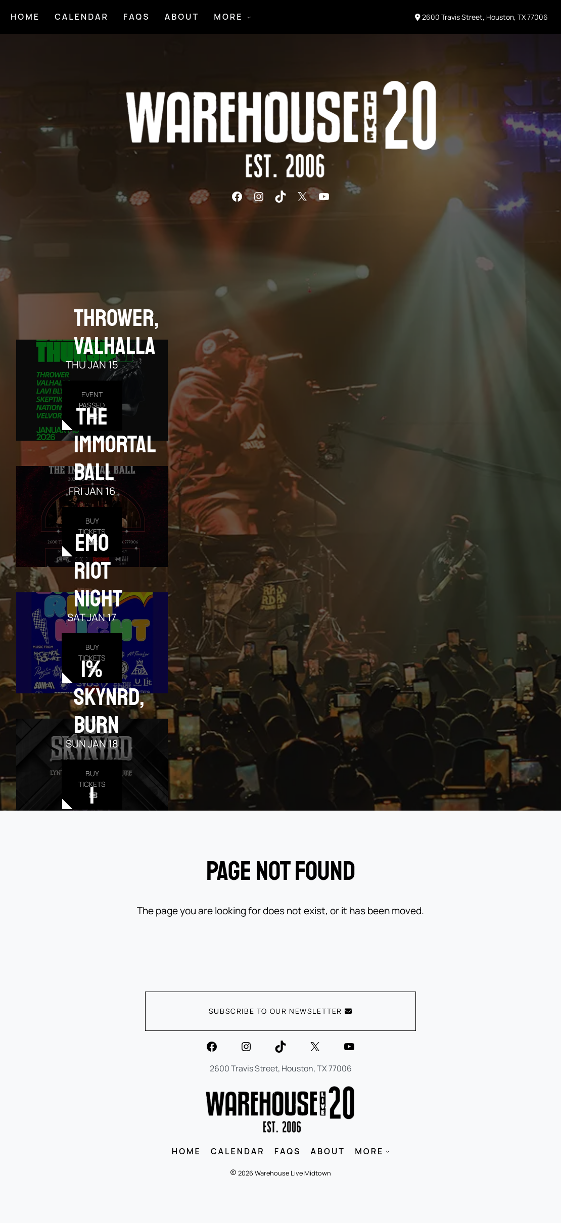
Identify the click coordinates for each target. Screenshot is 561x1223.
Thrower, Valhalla (116, 332)
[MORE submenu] (249, 17)
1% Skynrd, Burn (109, 697)
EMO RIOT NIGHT (98, 571)
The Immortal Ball (115, 444)
